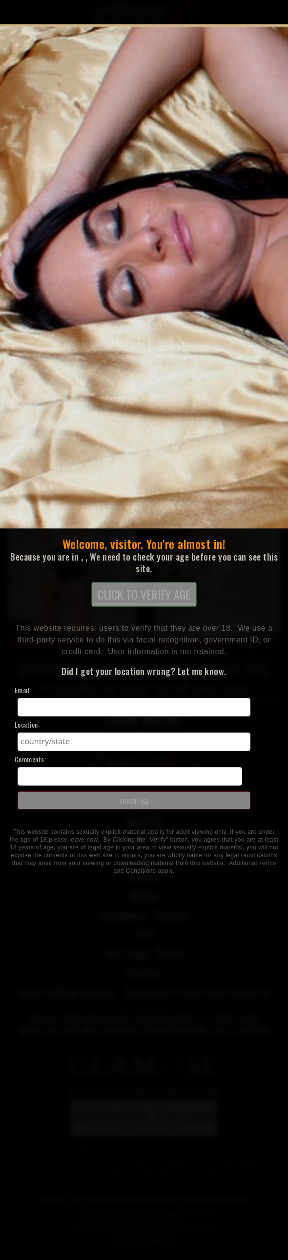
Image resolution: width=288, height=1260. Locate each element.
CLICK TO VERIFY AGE (144, 595)
